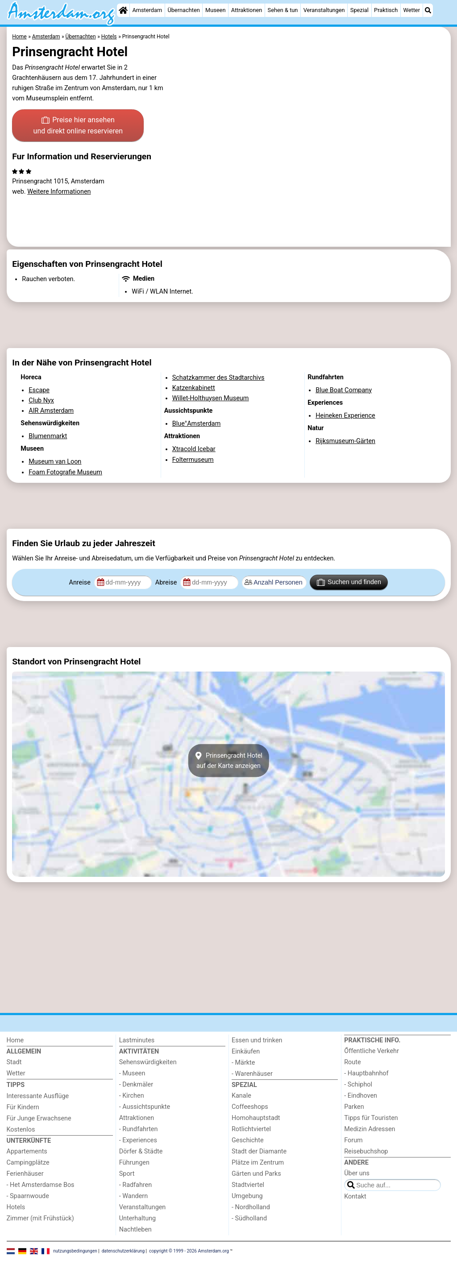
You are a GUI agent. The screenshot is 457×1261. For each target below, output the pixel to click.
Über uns (357, 1173)
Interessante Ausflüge (38, 1096)
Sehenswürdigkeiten (148, 1062)
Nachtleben (135, 1229)
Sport (127, 1174)
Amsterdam (147, 10)
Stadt (14, 1062)
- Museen (132, 1073)
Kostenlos (21, 1129)
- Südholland (249, 1218)
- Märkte (243, 1062)
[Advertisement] (229, 325)
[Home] (123, 10)
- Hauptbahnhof (366, 1073)
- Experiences (138, 1140)
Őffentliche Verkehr (371, 1051)
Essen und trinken (257, 1040)
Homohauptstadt (256, 1118)
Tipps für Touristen (371, 1118)
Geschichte (248, 1140)
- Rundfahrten (138, 1129)
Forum (353, 1140)
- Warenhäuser (252, 1074)
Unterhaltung (137, 1218)
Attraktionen (246, 10)
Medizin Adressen (369, 1129)
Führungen (134, 1162)
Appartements (27, 1151)
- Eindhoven (360, 1095)
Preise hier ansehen (78, 126)
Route (352, 1062)
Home (15, 1040)
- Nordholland (251, 1207)
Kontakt (355, 1196)
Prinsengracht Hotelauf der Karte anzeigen (228, 761)
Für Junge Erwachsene (39, 1118)
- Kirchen (131, 1095)
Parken (354, 1107)
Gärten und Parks (256, 1174)
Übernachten (183, 10)
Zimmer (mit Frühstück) (40, 1218)
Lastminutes (136, 1040)
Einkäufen (246, 1051)
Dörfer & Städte (141, 1151)
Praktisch (386, 10)
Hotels (16, 1207)
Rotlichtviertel (251, 1129)
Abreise (167, 582)
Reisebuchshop (366, 1151)
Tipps (16, 1085)
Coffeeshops (250, 1107)
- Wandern (133, 1196)
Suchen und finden (349, 582)
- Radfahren (135, 1185)
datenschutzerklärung (123, 1250)
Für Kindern (23, 1107)
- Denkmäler (136, 1084)
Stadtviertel (248, 1185)
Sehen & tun (283, 10)
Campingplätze (28, 1162)
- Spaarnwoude (28, 1196)
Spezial (359, 10)
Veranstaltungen (324, 10)
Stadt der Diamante (259, 1151)
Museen (215, 10)
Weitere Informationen (59, 191)
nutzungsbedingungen (75, 1250)
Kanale (241, 1095)
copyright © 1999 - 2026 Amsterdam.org (189, 1250)
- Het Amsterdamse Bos (41, 1185)
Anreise (80, 582)
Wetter (411, 10)
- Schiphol (358, 1084)
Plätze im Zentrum (258, 1162)
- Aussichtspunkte (144, 1107)
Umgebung (247, 1196)
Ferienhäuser (25, 1174)
